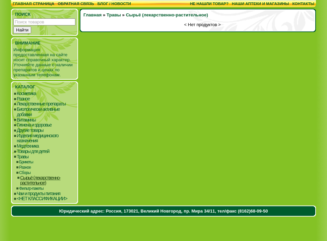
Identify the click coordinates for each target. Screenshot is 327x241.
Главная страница (33, 3)
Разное (23, 98)
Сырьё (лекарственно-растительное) (40, 180)
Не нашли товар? (209, 3)
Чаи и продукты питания (38, 193)
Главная (92, 14)
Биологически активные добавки (38, 112)
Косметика (26, 93)
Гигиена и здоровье (34, 125)
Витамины (26, 120)
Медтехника (28, 146)
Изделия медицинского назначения (37, 138)
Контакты (303, 3)
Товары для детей (33, 151)
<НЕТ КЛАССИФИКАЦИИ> (42, 198)
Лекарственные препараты (41, 103)
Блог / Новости (114, 3)
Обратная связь (76, 3)
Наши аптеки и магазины (260, 3)
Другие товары (30, 130)
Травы (22, 156)
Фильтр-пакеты (31, 188)
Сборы (24, 172)
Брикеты (26, 161)
